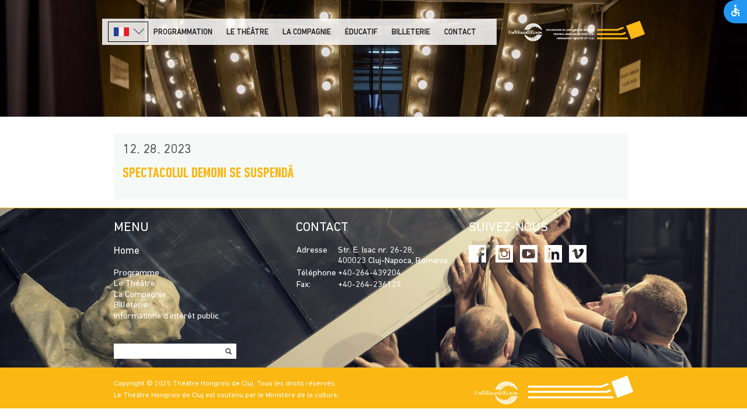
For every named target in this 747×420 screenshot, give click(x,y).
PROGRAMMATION (182, 32)
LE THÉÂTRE (247, 32)
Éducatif (361, 32)
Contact (460, 32)
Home (126, 251)
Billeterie (411, 32)
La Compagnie (306, 32)
